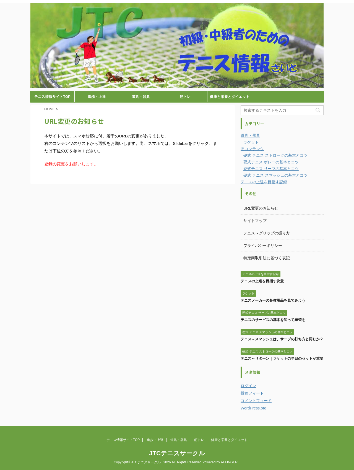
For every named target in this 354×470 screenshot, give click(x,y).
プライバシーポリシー (262, 245)
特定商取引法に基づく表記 (266, 258)
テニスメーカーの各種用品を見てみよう (273, 300)
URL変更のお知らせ (260, 208)
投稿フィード (252, 393)
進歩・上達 (97, 97)
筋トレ (185, 97)
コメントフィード (256, 400)
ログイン (248, 385)
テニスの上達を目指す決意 (262, 281)
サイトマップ (255, 220)
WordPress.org (253, 408)
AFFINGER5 (230, 462)
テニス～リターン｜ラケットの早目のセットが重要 (282, 358)
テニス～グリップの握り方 (266, 233)
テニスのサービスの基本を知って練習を (273, 320)
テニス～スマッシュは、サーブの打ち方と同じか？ (282, 339)
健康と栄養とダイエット (229, 97)
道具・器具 (141, 97)
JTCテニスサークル (177, 453)
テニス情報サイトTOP (52, 97)
